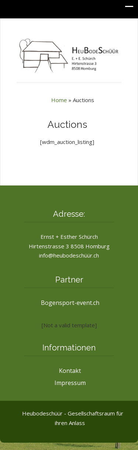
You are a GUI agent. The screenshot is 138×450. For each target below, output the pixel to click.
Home (59, 100)
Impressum (70, 383)
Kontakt (70, 371)
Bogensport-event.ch (70, 303)
